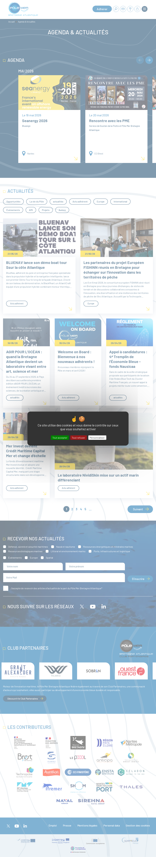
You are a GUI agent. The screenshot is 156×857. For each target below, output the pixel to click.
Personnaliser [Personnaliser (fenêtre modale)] (97, 437)
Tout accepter (59, 437)
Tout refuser (78, 437)
